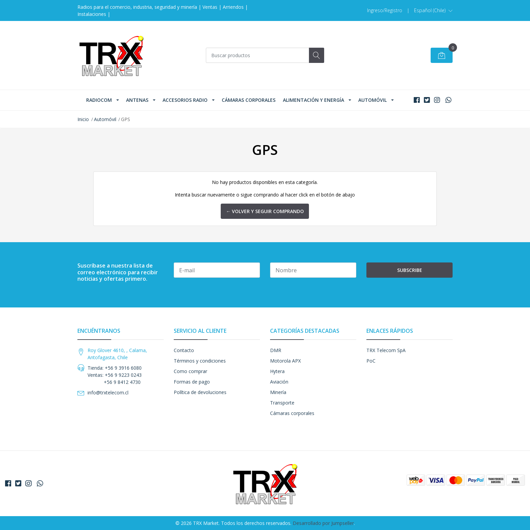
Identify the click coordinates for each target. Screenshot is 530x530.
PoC (371, 361)
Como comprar (190, 371)
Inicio (83, 119)
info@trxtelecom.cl (108, 392)
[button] (433, 10)
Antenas (137, 100)
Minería (278, 392)
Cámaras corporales (248, 100)
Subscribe (409, 270)
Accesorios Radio (185, 100)
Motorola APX (285, 361)
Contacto (184, 350)
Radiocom (99, 100)
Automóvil (372, 100)
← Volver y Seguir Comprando (265, 211)
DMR (275, 350)
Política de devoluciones (200, 392)
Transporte (282, 402)
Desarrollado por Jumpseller (323, 523)
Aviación (279, 381)
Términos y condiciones (200, 361)
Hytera (277, 371)
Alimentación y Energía (313, 100)
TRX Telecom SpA (386, 350)
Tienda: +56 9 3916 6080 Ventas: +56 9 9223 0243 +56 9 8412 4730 (115, 375)
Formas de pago (192, 381)
